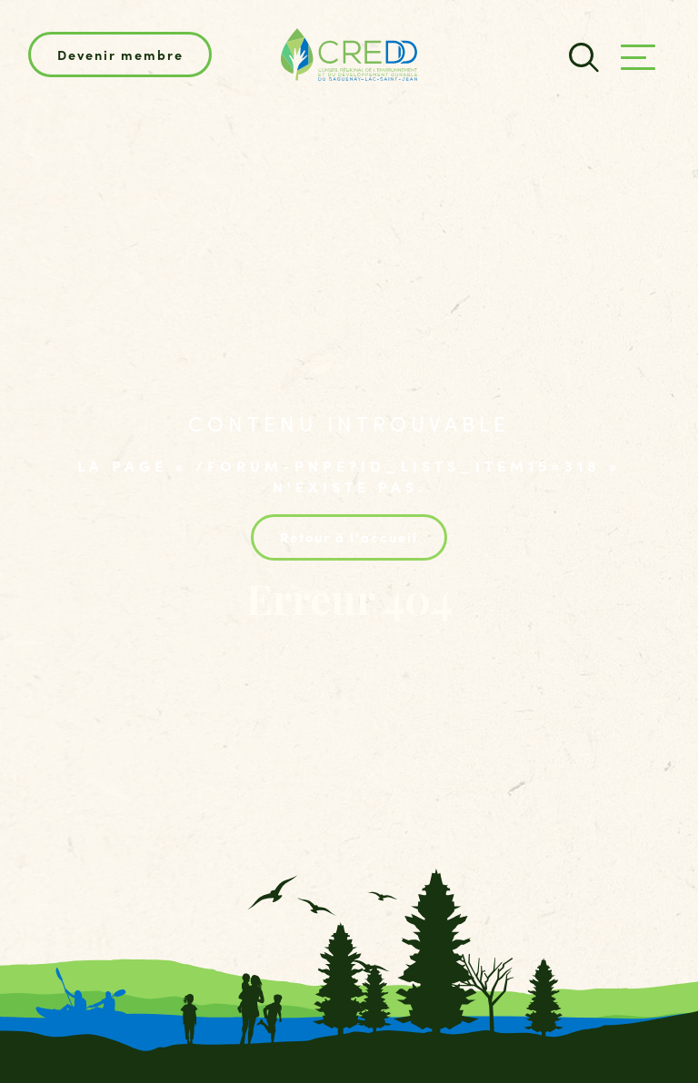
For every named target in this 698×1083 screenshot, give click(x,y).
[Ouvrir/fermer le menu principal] (638, 57)
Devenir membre (120, 54)
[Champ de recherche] (581, 55)
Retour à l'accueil (349, 536)
